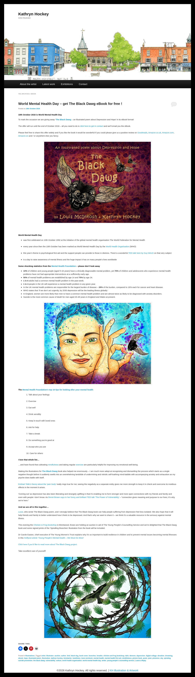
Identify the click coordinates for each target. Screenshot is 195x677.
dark (127, 656)
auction (57, 656)
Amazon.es (23, 136)
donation (160, 656)
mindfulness (53, 464)
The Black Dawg (63, 119)
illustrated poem (35, 658)
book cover (83, 656)
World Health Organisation (117, 246)
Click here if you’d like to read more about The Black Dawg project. (47, 544)
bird (68, 656)
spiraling (167, 658)
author (63, 656)
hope (26, 658)
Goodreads (142, 132)
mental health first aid (113, 658)
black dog (74, 656)
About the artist (28, 84)
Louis (20, 512)
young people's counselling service (120, 661)
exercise (79, 464)
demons (132, 656)
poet (149, 658)
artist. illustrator (48, 656)
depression (141, 656)
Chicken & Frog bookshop (45, 525)
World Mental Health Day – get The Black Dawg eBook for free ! (70, 104)
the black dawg (39, 661)
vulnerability (50, 661)
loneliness (76, 658)
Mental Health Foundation (63, 266)
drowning (168, 656)
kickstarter (68, 658)
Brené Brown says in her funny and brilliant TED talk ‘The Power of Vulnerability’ (83, 497)
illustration (46, 658)
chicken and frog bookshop (113, 656)
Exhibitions (67, 84)
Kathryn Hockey (33, 14)
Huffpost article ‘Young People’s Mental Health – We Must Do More (53, 538)
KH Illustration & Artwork (124, 670)
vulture (58, 661)
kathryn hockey (57, 658)
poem (145, 658)
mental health (98, 658)
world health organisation (72, 661)
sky (161, 658)
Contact (83, 84)
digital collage (151, 656)
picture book (137, 658)
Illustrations (29, 656)
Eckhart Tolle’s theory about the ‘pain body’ (37, 484)
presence (155, 658)
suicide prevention (25, 661)
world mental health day (92, 661)
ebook (20, 658)
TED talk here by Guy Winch (141, 253)
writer (104, 661)
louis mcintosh (87, 658)
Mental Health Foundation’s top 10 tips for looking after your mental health (57, 390)
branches (92, 656)
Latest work (48, 84)
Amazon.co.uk (154, 132)
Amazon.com (168, 132)
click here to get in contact (91, 126)
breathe (100, 656)
